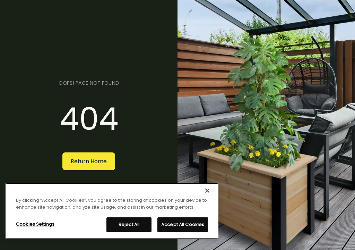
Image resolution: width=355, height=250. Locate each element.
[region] (112, 211)
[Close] (207, 190)
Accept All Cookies (182, 224)
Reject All (129, 224)
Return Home (89, 161)
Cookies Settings (35, 224)
